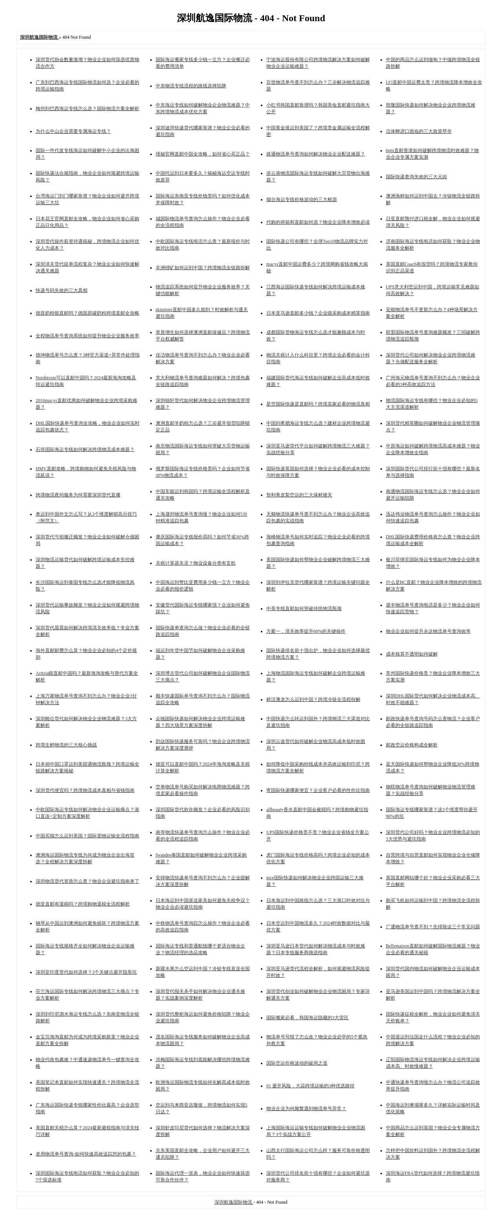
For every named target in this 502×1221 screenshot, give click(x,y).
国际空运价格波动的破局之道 (296, 1063)
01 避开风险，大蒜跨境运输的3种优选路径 (310, 1086)
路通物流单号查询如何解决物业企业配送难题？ (315, 154)
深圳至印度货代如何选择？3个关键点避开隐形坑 (86, 972)
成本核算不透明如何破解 (412, 654)
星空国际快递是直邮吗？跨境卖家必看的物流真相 (318, 404)
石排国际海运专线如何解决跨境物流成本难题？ (85, 449)
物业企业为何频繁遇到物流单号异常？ (306, 1108)
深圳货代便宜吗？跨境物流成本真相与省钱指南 (85, 790)
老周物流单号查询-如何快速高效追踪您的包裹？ (86, 1154)
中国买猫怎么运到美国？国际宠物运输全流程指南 (87, 836)
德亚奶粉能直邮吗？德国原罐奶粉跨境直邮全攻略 (87, 313)
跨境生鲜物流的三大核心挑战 (66, 745)
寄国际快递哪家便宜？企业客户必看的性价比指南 (318, 790)
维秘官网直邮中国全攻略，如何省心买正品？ (203, 154)
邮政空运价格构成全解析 (412, 745)
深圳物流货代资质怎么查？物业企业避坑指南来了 (87, 881)
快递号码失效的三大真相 (61, 290)
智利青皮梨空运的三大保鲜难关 (299, 495)
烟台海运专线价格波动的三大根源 (301, 199)
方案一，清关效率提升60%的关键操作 (306, 631)
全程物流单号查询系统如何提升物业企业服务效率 (87, 336)
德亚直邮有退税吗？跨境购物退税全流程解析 (83, 904)
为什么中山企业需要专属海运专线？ (73, 131)
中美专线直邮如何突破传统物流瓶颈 (304, 608)
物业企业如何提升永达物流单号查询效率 (428, 631)
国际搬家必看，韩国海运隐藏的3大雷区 (307, 1017)
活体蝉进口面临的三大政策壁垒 (419, 131)
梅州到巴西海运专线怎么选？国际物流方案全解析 (87, 108)
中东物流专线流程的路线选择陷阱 (191, 86)
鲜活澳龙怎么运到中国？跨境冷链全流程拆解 (313, 699)
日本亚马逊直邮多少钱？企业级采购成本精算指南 (318, 313)
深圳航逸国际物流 (234, 1202)
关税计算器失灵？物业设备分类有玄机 (196, 563)
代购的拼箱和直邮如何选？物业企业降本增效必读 (318, 222)
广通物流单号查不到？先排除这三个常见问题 (433, 926)
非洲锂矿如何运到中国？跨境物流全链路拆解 (203, 267)
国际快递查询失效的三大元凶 (416, 176)
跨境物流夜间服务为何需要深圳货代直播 (78, 495)
